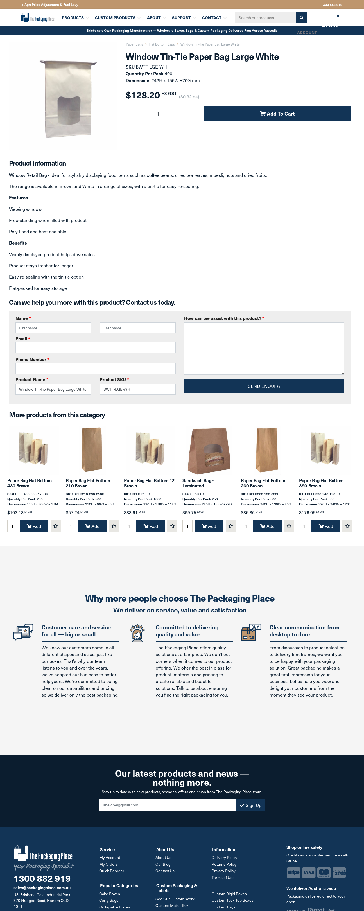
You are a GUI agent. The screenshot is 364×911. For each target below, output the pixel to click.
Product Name (31, 379)
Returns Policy (224, 868)
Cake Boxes (110, 896)
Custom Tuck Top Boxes (233, 903)
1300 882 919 (331, 4)
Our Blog (163, 868)
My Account (110, 861)
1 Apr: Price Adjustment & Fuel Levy (50, 4)
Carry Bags (109, 903)
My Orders (109, 868)
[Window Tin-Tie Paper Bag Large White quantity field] (160, 113)
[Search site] (299, 17)
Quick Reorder (112, 874)
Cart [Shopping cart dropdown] (326, 19)
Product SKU (114, 379)
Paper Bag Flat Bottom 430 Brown (29, 486)
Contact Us (165, 874)
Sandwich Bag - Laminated (197, 486)
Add (34, 529)
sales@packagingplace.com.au (42, 891)
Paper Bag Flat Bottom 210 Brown (88, 486)
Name (23, 318)
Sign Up (250, 808)
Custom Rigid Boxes (229, 896)
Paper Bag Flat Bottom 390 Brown (321, 486)
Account (306, 32)
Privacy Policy (224, 874)
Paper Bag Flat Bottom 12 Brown (149, 486)
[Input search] (264, 17)
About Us (164, 861)
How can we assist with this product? (224, 318)
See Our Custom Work (175, 902)
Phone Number (32, 359)
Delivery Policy (225, 861)
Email (95, 344)
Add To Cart (277, 113)
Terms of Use (223, 880)
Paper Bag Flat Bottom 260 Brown (263, 486)
